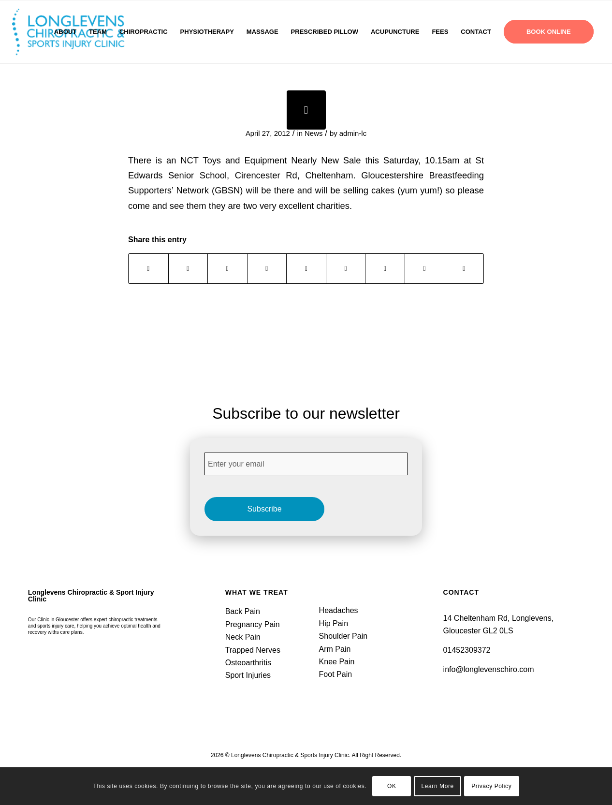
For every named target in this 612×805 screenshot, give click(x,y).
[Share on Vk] (385, 268)
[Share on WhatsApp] (227, 268)
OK (391, 786)
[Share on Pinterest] (267, 268)
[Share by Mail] (463, 268)
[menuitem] (65, 31)
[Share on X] (188, 268)
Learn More (437, 786)
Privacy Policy (491, 786)
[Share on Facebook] (148, 268)
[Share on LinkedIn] (306, 268)
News (313, 133)
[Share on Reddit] (424, 268)
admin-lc (352, 133)
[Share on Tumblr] (345, 268)
